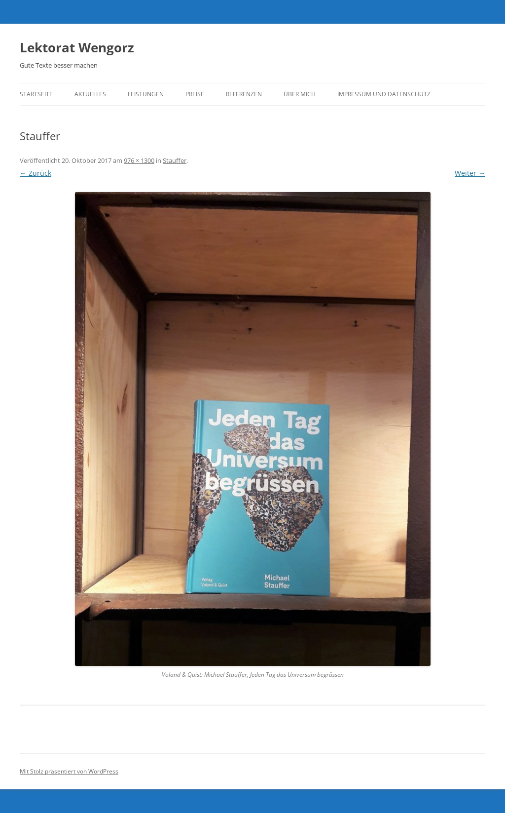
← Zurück (35, 173)
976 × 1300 (139, 160)
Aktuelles (90, 94)
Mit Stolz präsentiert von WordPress (69, 771)
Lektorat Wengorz (77, 47)
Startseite (36, 94)
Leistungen (146, 94)
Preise (194, 94)
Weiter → (470, 173)
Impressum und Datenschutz (384, 94)
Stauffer (174, 160)
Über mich (300, 94)
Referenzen (244, 94)
